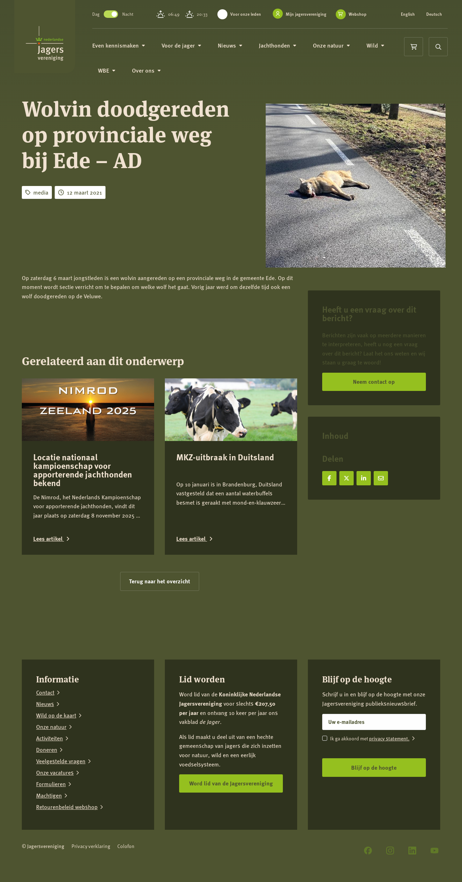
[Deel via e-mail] (381, 478)
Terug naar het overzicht (159, 581)
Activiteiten (49, 738)
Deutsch (409, 18)
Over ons (152, 76)
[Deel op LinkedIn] (364, 478)
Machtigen (49, 795)
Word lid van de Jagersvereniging (231, 783)
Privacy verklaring (91, 846)
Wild (381, 50)
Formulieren (51, 784)
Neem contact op (374, 381)
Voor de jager (187, 50)
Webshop (238, 22)
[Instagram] (390, 850)
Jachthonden (283, 50)
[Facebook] (368, 850)
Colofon (125, 846)
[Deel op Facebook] (329, 478)
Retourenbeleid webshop (67, 807)
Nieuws (235, 50)
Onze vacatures (55, 772)
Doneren (46, 750)
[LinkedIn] (412, 850)
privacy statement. (389, 738)
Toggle (116, 16)
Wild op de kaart (56, 715)
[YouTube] (434, 850)
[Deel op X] (346, 478)
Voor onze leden (246, 14)
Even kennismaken (124, 50)
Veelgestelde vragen (60, 761)
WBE (112, 76)
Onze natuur (337, 50)
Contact (45, 692)
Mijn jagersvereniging (307, 14)
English (408, 14)
